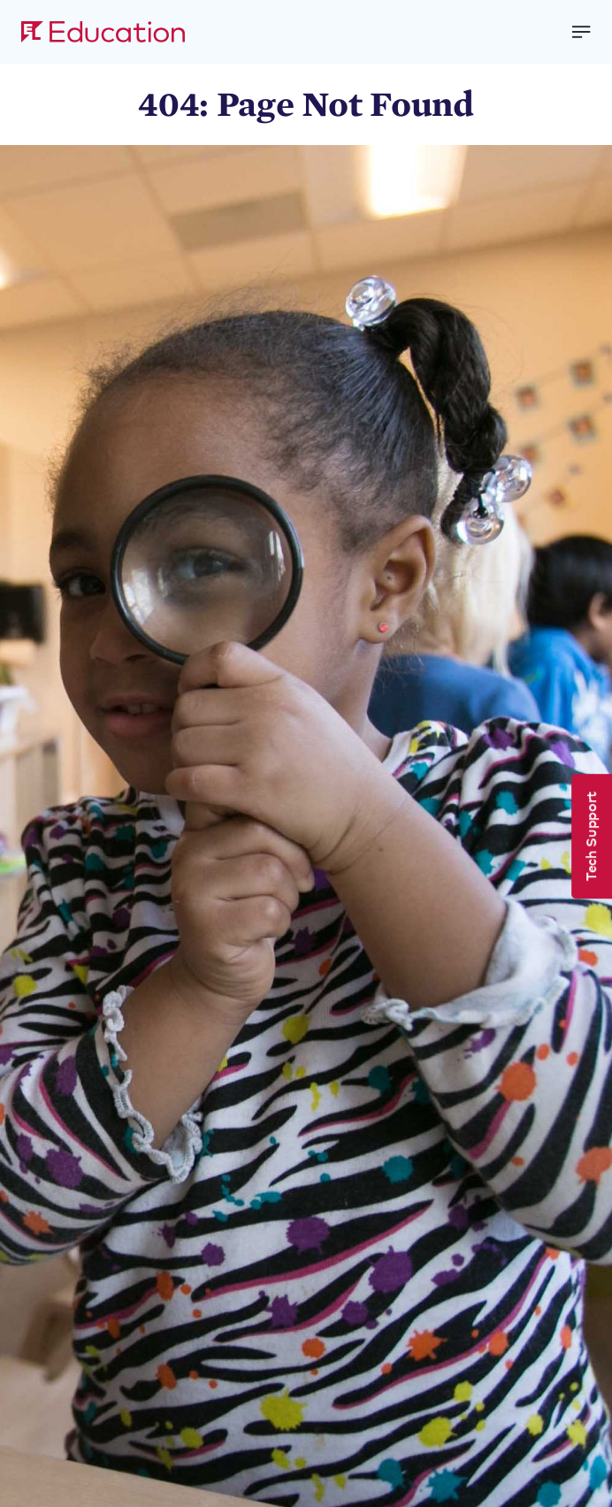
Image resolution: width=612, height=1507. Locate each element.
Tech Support (590, 836)
